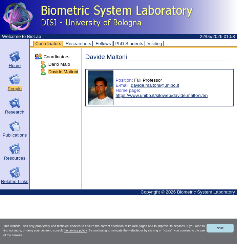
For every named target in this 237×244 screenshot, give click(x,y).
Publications (14, 135)
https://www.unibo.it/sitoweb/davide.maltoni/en (161, 95)
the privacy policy (75, 230)
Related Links (14, 181)
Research (14, 112)
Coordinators (48, 43)
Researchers (78, 43)
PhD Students (129, 43)
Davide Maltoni (63, 71)
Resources (14, 158)
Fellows (103, 43)
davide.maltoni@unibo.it (155, 85)
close (219, 228)
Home (15, 65)
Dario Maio (59, 64)
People (15, 88)
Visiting (155, 43)
